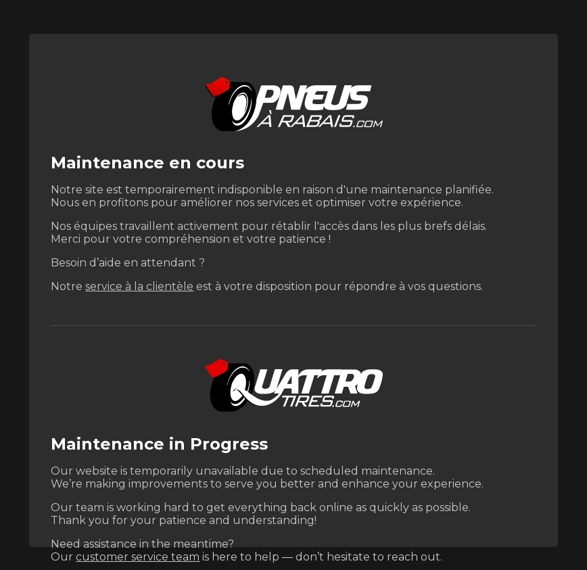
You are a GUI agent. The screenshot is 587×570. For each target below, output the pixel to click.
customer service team (137, 556)
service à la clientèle (139, 286)
